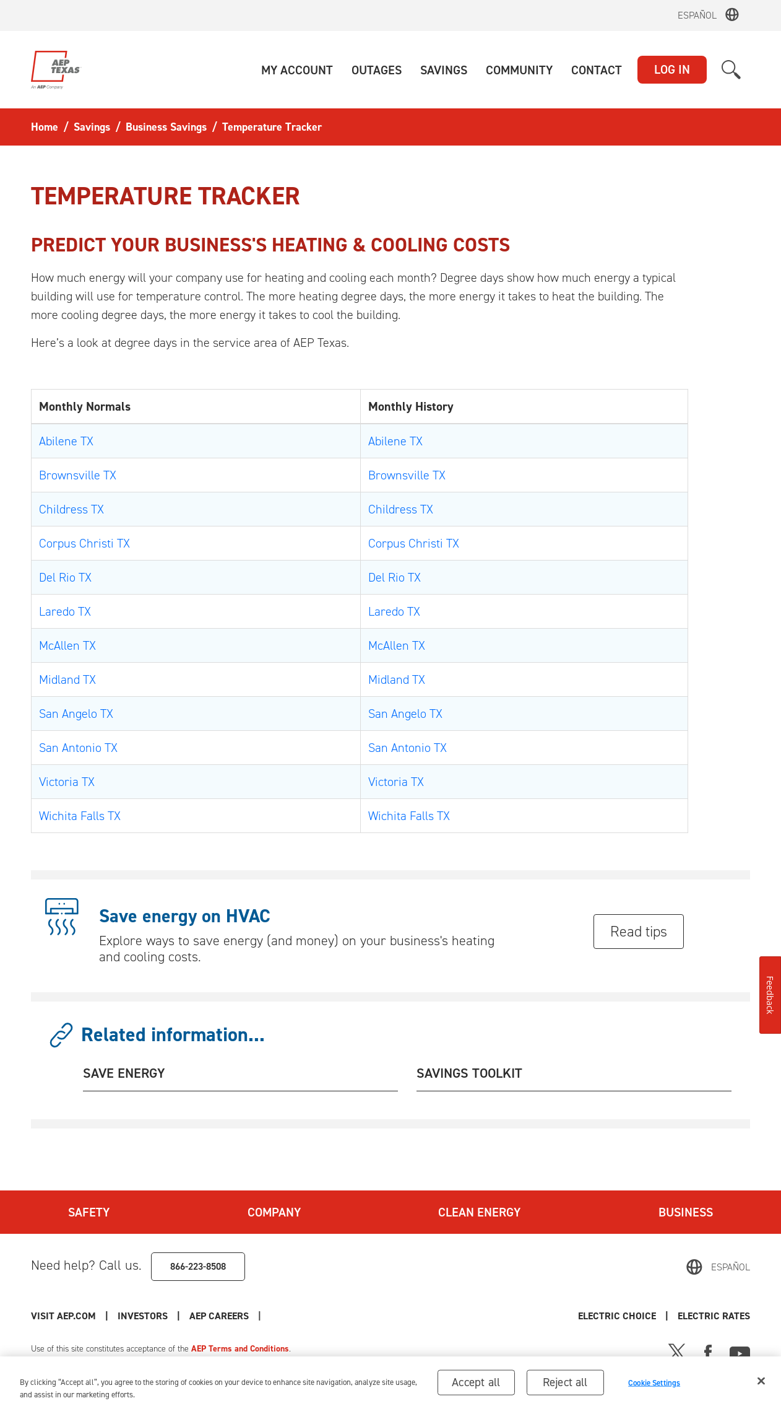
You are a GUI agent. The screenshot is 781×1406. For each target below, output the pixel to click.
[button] (297, 70)
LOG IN (672, 69)
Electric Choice (617, 1315)
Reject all (565, 1387)
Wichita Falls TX (80, 816)
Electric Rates (714, 1315)
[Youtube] (740, 1351)
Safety (89, 1212)
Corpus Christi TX (84, 543)
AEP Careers (219, 1315)
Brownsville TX (77, 475)
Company (274, 1212)
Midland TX (67, 679)
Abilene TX (66, 441)
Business (685, 1212)
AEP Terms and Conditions (240, 1349)
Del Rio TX (65, 577)
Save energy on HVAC (184, 916)
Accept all (476, 1387)
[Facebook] (708, 1351)
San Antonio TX (78, 748)
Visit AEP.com (63, 1315)
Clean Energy (479, 1212)
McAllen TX (67, 645)
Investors (143, 1315)
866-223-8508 (198, 1266)
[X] (677, 1351)
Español (697, 15)
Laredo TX (65, 611)
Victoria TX (67, 782)
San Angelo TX (76, 713)
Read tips (638, 931)
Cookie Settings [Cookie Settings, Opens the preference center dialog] (654, 1387)
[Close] (761, 1386)
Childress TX (71, 509)
